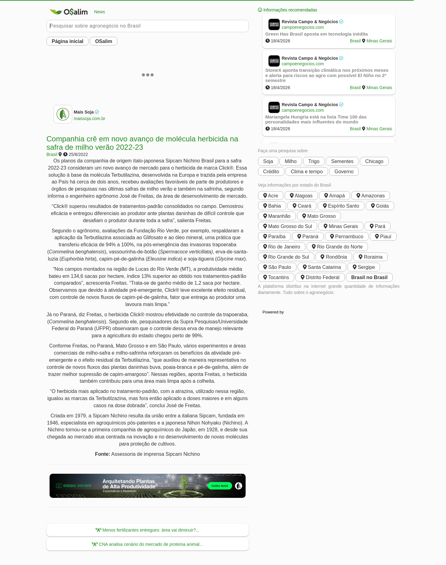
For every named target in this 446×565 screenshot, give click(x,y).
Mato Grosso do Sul (287, 226)
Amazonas (370, 195)
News (75, 11)
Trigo (314, 161)
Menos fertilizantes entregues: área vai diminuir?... (147, 530)
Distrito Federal (320, 277)
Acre (270, 195)
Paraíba (274, 236)
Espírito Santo (341, 206)
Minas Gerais (379, 40)
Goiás (380, 206)
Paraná (307, 236)
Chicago (374, 161)
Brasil (51, 154)
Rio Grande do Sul (286, 257)
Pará (377, 226)
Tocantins (276, 277)
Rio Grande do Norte (337, 246)
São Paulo (277, 267)
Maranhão (277, 216)
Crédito (271, 171)
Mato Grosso (319, 216)
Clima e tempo (307, 171)
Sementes (342, 161)
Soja (268, 161)
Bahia (272, 206)
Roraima (371, 257)
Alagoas (301, 195)
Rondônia (334, 257)
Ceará (302, 206)
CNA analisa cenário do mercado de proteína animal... (147, 544)
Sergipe (364, 267)
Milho (290, 161)
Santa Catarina (322, 267)
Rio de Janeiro (281, 246)
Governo (343, 171)
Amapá (334, 195)
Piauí (383, 236)
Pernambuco (346, 236)
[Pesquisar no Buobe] (147, 26)
